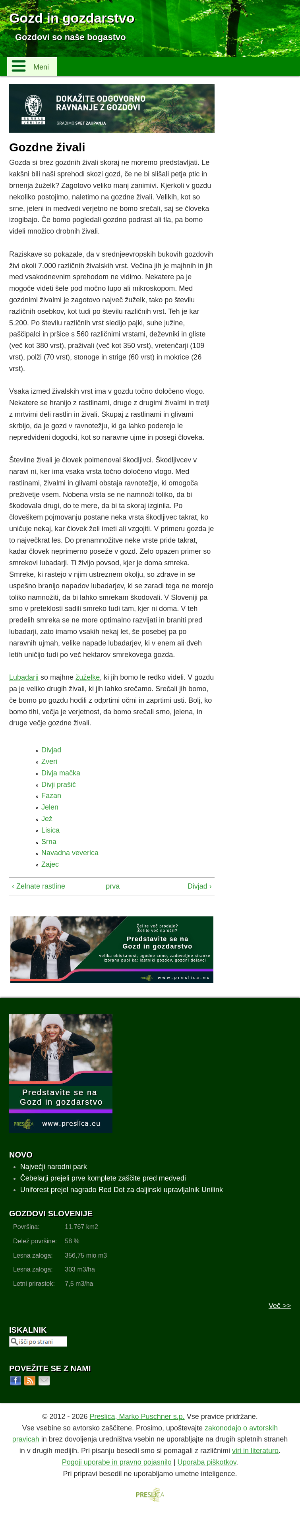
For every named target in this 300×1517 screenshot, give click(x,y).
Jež (46, 819)
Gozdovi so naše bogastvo (70, 37)
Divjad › (200, 886)
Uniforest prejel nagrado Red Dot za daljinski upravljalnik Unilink (121, 1190)
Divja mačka (60, 773)
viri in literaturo (255, 1451)
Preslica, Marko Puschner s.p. (137, 1416)
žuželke (87, 677)
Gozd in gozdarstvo (71, 17)
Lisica (50, 830)
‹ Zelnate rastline (38, 886)
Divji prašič (58, 784)
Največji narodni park (53, 1167)
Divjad (51, 750)
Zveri (49, 761)
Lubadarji (24, 677)
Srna (48, 842)
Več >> (280, 1306)
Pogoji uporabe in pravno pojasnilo (117, 1462)
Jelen (49, 807)
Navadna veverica (70, 853)
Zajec (50, 864)
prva (110, 886)
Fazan (51, 796)
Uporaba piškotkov (207, 1462)
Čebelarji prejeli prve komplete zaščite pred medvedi (103, 1178)
